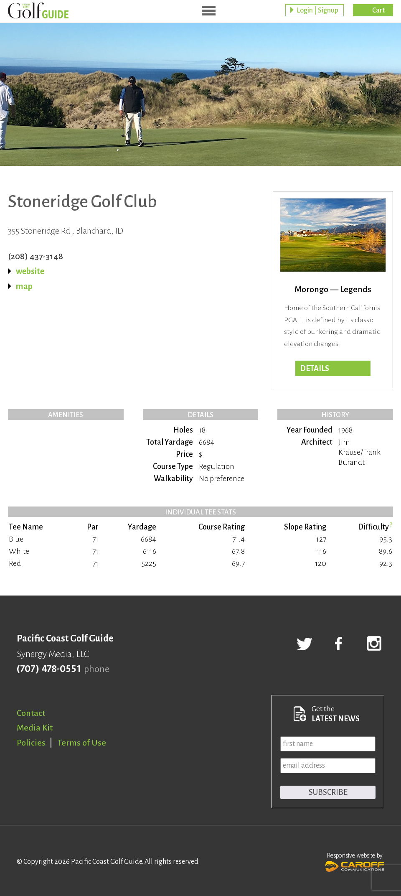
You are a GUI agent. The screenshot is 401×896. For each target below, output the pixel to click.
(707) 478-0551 (49, 669)
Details (314, 368)
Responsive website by (354, 861)
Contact (31, 713)
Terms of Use (82, 742)
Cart (378, 10)
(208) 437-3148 (35, 256)
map (24, 286)
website (30, 271)
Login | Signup (317, 10)
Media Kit (35, 727)
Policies (31, 742)
